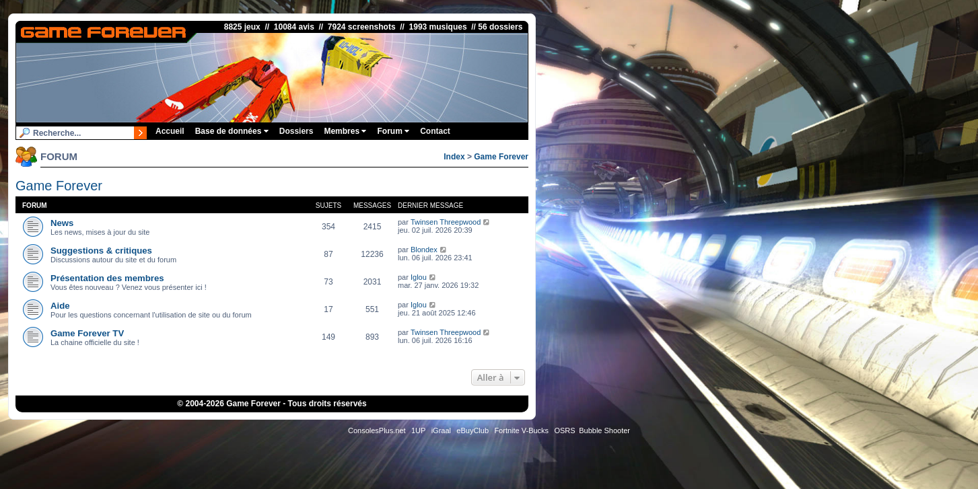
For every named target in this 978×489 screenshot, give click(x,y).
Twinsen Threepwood (446, 222)
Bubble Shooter (604, 430)
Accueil (169, 131)
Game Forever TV (87, 333)
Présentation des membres (107, 278)
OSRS (564, 430)
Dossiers (296, 131)
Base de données (232, 131)
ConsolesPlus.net (377, 430)
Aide (60, 306)
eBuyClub (472, 430)
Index (454, 156)
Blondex (424, 250)
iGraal (441, 430)
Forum (393, 131)
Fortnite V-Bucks (521, 430)
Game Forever (501, 156)
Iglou (419, 277)
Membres (345, 131)
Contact (435, 131)
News (61, 223)
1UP (418, 430)
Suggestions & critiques (101, 251)
